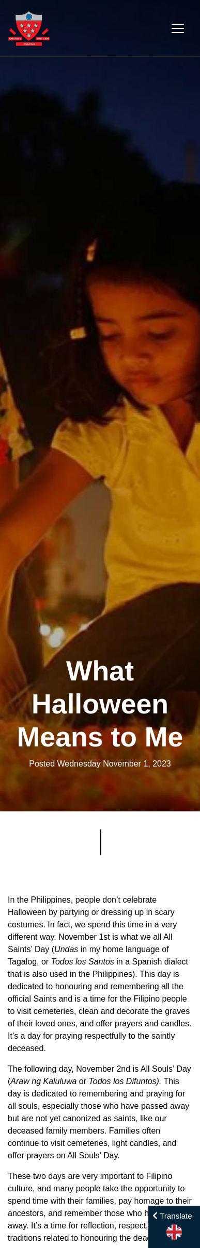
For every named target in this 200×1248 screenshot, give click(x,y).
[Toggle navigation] (178, 28)
